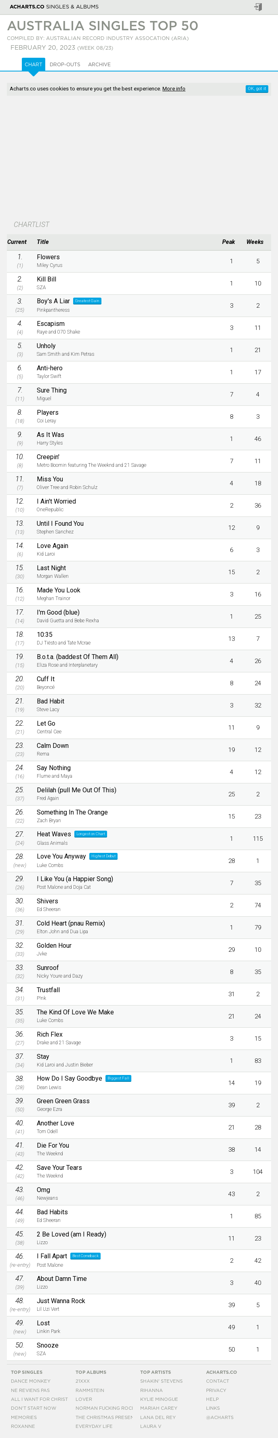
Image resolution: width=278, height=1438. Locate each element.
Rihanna (151, 1390)
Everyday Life (94, 1426)
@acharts (220, 1417)
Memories (24, 1417)
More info (173, 88)
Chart (33, 64)
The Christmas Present (106, 1417)
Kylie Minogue (159, 1399)
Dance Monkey (31, 1381)
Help (212, 1399)
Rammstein (90, 1390)
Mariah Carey (158, 1408)
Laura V (150, 1426)
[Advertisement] (139, 158)
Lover (84, 1399)
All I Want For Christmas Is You (53, 1399)
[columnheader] (20, 242)
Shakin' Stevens (161, 1381)
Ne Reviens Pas (30, 1390)
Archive (99, 64)
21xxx (83, 1381)
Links (213, 1408)
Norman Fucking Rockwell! (113, 1408)
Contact (217, 1381)
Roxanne (23, 1426)
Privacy (216, 1390)
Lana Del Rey (158, 1417)
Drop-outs (65, 64)
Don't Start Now (33, 1408)
